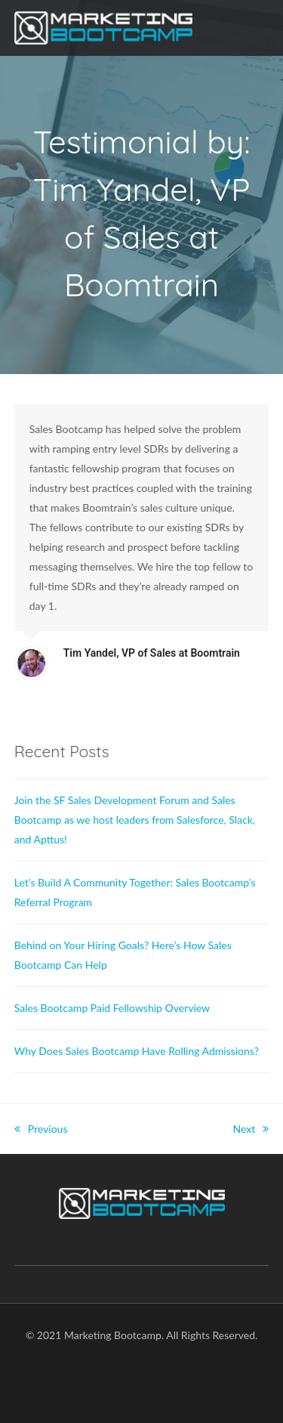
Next (251, 1128)
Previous (41, 1128)
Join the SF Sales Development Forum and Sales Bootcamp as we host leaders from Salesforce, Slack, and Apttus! (134, 819)
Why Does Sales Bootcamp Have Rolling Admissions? (136, 1050)
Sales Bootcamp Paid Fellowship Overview (112, 1007)
